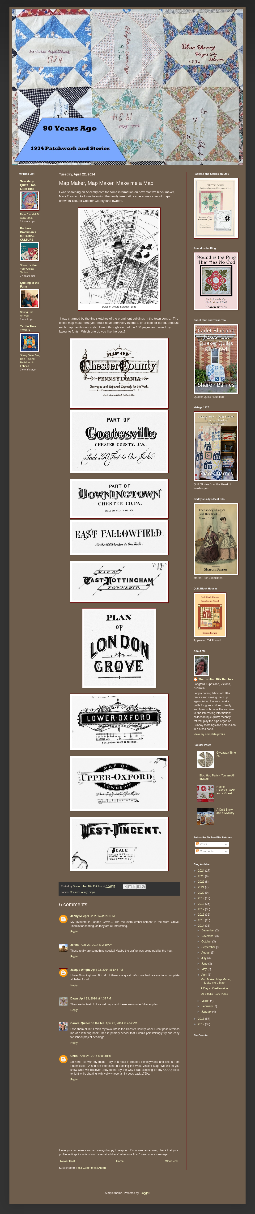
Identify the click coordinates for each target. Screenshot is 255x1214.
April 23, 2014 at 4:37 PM (95, 998)
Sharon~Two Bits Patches (215, 679)
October (206, 941)
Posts (201, 844)
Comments (204, 851)
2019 (201, 898)
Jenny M (76, 916)
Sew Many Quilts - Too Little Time (28, 185)
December (208, 930)
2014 (201, 925)
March (205, 1001)
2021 (201, 887)
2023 (201, 876)
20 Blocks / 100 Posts (214, 993)
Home (120, 1161)
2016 (201, 914)
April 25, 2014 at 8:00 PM (95, 1056)
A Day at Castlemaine (214, 988)
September (208, 947)
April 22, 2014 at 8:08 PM (99, 916)
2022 (201, 881)
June (204, 963)
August (206, 952)
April (204, 974)
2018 (201, 903)
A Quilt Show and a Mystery (225, 811)
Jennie (74, 944)
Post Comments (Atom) (91, 1167)
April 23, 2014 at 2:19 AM (96, 944)
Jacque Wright (80, 969)
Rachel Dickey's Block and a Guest (226, 790)
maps (92, 892)
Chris (74, 1056)
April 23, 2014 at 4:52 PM (121, 1023)
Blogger (144, 1193)
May (204, 969)
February (207, 1006)
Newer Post (67, 1161)
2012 (201, 1024)
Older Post (171, 1161)
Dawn (74, 998)
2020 (201, 892)
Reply (74, 931)
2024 (201, 870)
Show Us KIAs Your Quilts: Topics (28, 269)
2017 (201, 909)
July (204, 958)
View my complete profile (209, 734)
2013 (201, 1018)
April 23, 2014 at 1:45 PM (107, 969)
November (208, 936)
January (206, 1011)
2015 (201, 920)
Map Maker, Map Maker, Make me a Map (216, 981)
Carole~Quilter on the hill (87, 1023)
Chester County (78, 892)
